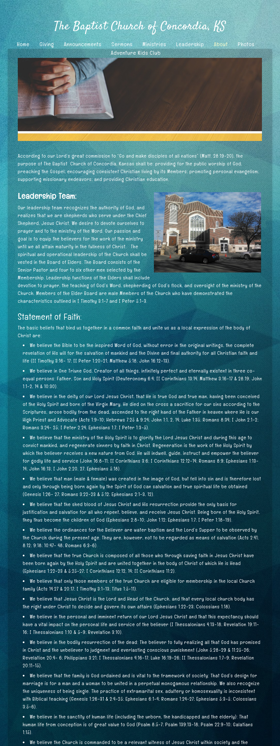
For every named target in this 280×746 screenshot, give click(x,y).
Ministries (154, 44)
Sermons (121, 44)
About (221, 44)
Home (23, 44)
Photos (246, 44)
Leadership (190, 44)
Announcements (82, 44)
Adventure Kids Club (136, 52)
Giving (46, 44)
